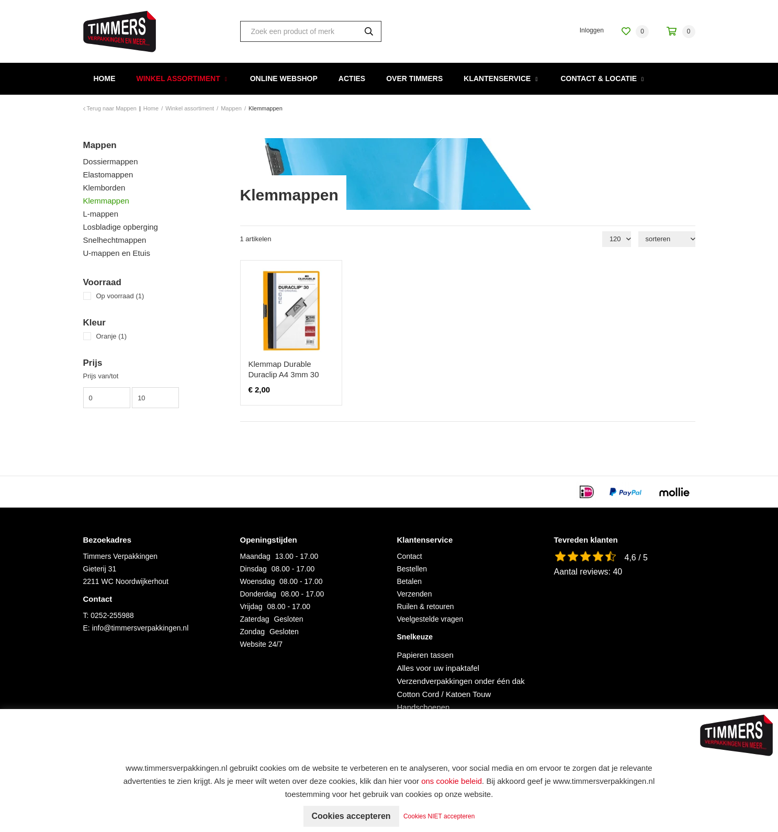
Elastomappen (108, 174)
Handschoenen (423, 707)
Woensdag (257, 581)
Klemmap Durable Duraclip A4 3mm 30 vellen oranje (284, 374)
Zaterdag (254, 619)
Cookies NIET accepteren (439, 816)
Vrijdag (251, 606)
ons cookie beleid (451, 781)
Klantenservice (497, 78)
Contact (409, 556)
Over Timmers (414, 78)
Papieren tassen (425, 654)
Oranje (111, 336)
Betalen (409, 581)
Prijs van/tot (101, 376)
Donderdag (258, 594)
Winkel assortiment (178, 78)
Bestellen (412, 569)
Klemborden (104, 187)
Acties (352, 78)
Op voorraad (120, 296)
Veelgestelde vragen (430, 619)
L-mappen (101, 213)
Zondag (252, 631)
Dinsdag (253, 569)
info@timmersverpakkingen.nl (140, 628)
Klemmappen (106, 200)
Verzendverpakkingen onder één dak (461, 681)
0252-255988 (112, 615)
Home (105, 78)
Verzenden (414, 594)
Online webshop (284, 78)
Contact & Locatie (598, 78)
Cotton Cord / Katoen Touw (444, 694)
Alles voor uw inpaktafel (438, 668)
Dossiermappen (110, 161)
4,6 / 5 (636, 557)
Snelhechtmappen (114, 239)
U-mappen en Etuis (116, 253)
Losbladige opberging (120, 226)
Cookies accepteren (350, 816)
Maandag (255, 556)
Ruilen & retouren (425, 606)
